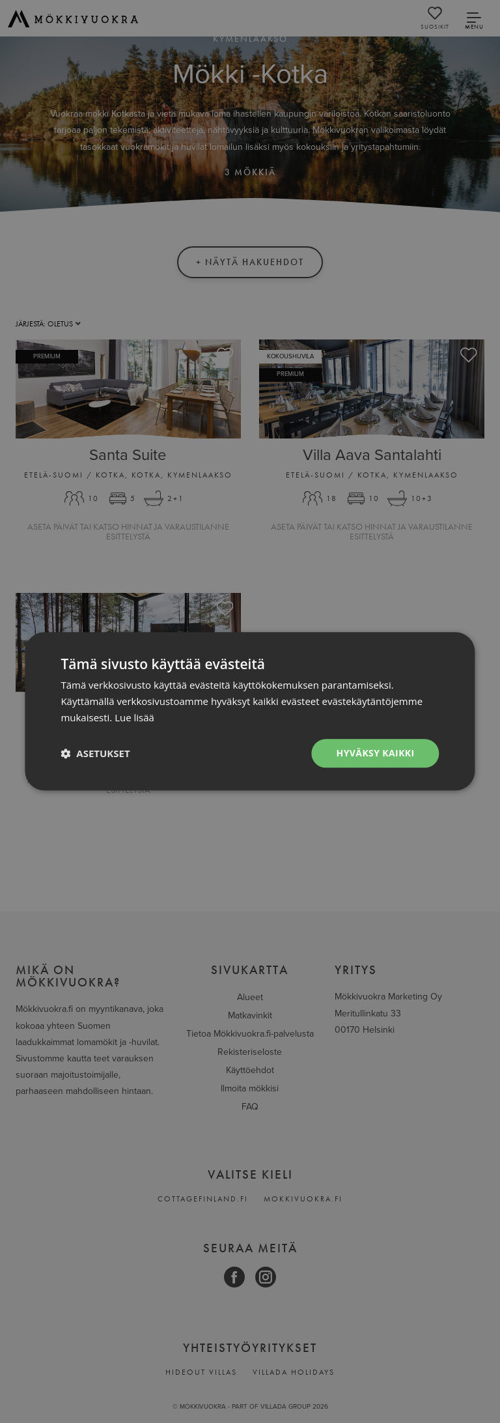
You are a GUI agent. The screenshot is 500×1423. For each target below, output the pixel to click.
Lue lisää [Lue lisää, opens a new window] (134, 717)
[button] (95, 753)
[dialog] (250, 711)
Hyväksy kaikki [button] (376, 753)
